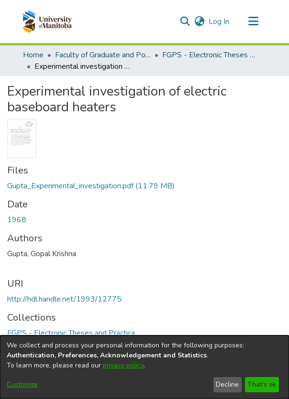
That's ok (261, 384)
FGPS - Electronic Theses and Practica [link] (210, 55)
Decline (227, 384)
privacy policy (123, 365)
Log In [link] (219, 21)
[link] (91, 186)
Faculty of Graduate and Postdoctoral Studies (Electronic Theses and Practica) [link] (103, 55)
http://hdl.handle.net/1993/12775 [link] (64, 299)
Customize (22, 384)
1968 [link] (16, 220)
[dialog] (144, 367)
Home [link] (33, 55)
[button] (47, 21)
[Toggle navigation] (253, 21)
